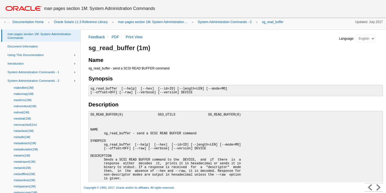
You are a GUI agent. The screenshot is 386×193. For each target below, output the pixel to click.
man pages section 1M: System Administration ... (152, 22)
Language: (347, 38)
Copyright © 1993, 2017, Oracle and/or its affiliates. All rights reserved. (129, 187)
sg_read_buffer (273, 22)
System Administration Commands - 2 (225, 22)
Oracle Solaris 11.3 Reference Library (81, 22)
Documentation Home (28, 22)
